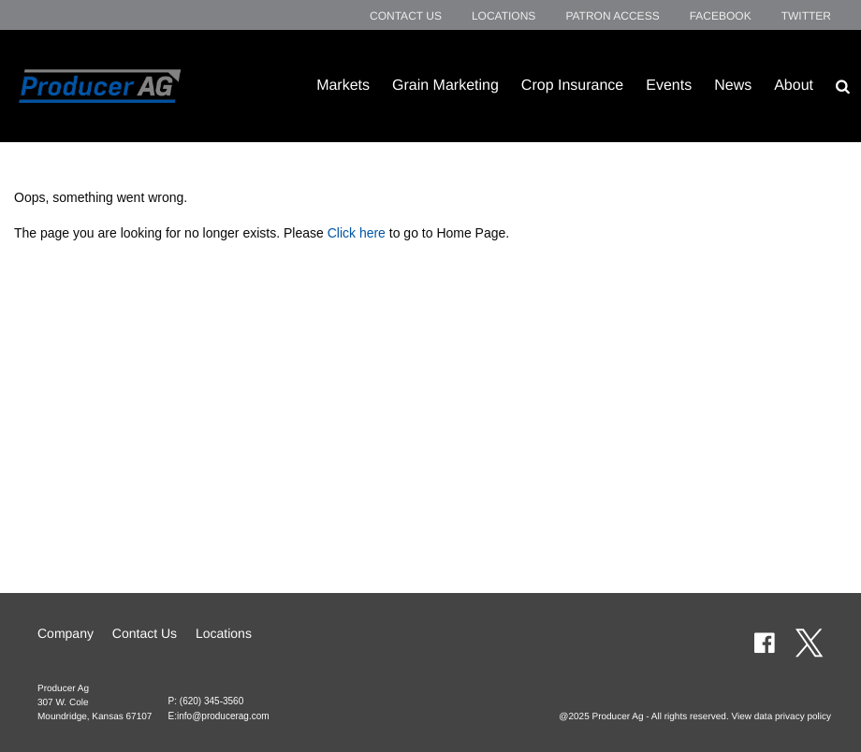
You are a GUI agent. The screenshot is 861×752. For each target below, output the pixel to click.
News (733, 86)
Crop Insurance (572, 86)
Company (65, 633)
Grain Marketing (445, 86)
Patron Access (612, 15)
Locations (503, 15)
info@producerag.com (223, 716)
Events (669, 86)
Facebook (721, 15)
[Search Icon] (843, 86)
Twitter (806, 15)
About (793, 86)
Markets (343, 86)
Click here (357, 232)
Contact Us (406, 15)
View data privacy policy (781, 717)
